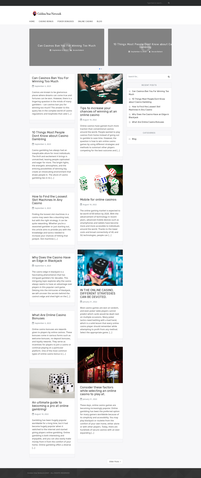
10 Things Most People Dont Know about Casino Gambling (50, 136)
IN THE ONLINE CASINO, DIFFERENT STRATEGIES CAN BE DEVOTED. (97, 293)
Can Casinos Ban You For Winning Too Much (50, 79)
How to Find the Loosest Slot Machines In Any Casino (49, 200)
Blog (99, 21)
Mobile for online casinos (98, 199)
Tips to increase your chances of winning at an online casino (98, 111)
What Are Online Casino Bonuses (49, 316)
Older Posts (115, 461)
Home (32, 21)
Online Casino (85, 21)
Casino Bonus (46, 21)
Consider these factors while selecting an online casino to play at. (98, 391)
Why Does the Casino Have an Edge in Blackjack (51, 259)
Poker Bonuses (66, 21)
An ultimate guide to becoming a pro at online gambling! (50, 406)
